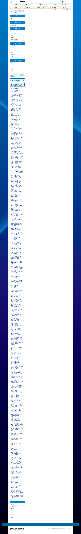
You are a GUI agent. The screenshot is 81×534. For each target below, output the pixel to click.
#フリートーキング (18, 199)
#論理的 (12, 189)
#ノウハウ (19, 477)
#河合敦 (12, 195)
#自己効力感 (13, 133)
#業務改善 (12, 488)
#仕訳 (20, 464)
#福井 (12, 377)
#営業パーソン (13, 344)
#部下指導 (12, 342)
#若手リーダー (17, 90)
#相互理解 (20, 281)
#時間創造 (20, 128)
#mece (15, 189)
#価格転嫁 (12, 148)
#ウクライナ (13, 142)
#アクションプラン (14, 289)
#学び (16, 219)
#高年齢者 (20, 173)
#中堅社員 (17, 452)
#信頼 (21, 339)
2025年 (12, 508)
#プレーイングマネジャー (15, 449)
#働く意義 (17, 98)
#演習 (17, 285)
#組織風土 (12, 220)
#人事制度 (15, 391)
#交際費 (16, 270)
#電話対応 (12, 397)
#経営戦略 (16, 106)
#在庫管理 (15, 373)
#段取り (20, 371)
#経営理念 (18, 332)
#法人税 (17, 495)
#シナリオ (20, 377)
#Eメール (21, 229)
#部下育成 (18, 480)
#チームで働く (17, 103)
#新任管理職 (17, 138)
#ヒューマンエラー (18, 488)
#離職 (18, 320)
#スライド (16, 268)
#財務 (17, 424)
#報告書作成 (13, 382)
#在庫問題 (18, 271)
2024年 (12, 510)
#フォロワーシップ (14, 243)
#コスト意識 (13, 134)
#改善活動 (12, 263)
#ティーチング (13, 461)
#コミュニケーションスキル (16, 328)
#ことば (18, 187)
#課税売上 (12, 166)
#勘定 (17, 315)
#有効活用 (20, 129)
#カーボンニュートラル (15, 273)
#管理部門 (17, 120)
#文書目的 (12, 163)
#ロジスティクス (14, 252)
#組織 (21, 392)
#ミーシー (12, 156)
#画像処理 (12, 323)
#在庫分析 (19, 252)
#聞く (15, 113)
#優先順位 (20, 262)
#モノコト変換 (18, 108)
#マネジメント (17, 482)
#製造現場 (17, 439)
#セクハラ (16, 468)
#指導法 (20, 254)
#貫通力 (15, 306)
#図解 (19, 420)
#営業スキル (13, 400)
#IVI (15, 242)
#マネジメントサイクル (15, 124)
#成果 (16, 223)
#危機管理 (12, 401)
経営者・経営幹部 (14, 39)
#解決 (22, 271)
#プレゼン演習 (17, 310)
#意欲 (12, 186)
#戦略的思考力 (16, 91)
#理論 (16, 314)
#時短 (18, 168)
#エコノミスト (13, 352)
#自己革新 (16, 224)
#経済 (22, 351)
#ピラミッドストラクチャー (16, 190)
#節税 (18, 373)
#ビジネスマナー (14, 483)
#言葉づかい (13, 399)
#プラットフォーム (14, 347)
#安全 (12, 478)
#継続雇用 (12, 175)
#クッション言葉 (18, 96)
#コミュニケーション (14, 485)
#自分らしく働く (18, 228)
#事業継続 (12, 196)
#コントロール (13, 146)
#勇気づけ (12, 339)
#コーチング (13, 476)
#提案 (17, 368)
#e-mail (17, 249)
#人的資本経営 (19, 172)
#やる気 (12, 333)
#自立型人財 (16, 305)
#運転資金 (19, 314)
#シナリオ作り (17, 266)
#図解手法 (12, 299)
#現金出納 (17, 163)
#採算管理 (21, 492)
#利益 (17, 181)
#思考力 (19, 106)
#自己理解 (20, 316)
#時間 (12, 337)
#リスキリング (13, 237)
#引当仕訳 (12, 210)
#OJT (12, 477)
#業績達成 (17, 101)
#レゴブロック (13, 285)
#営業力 (20, 399)
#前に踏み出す (13, 104)
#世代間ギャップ (14, 160)
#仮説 (17, 281)
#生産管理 (12, 439)
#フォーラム (19, 244)
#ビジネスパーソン (14, 105)
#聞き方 (16, 394)
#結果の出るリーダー (14, 211)
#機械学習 (12, 416)
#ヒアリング (13, 402)
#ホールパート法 (19, 309)
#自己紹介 (17, 308)
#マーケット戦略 (14, 324)
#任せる (17, 133)
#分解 (21, 232)
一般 (12, 56)
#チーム (12, 434)
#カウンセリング (19, 110)
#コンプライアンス (14, 442)
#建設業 (12, 362)
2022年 (12, 515)
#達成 (17, 186)
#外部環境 (20, 224)
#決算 (12, 343)
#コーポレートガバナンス (15, 392)
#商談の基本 (20, 394)
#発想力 (12, 256)
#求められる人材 (20, 153)
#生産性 (12, 411)
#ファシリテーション (18, 472)
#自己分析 (12, 167)
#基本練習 (12, 98)
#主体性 (12, 91)
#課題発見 (16, 257)
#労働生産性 (19, 147)
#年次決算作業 (17, 210)
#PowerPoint (17, 435)
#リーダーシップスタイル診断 (16, 132)
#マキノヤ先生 (13, 201)
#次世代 (12, 106)
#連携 (16, 244)
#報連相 (16, 466)
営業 (12, 52)
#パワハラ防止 (13, 275)
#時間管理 (12, 170)
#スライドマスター (14, 251)
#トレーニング (17, 263)
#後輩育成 (12, 266)
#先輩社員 (16, 372)
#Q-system (18, 242)
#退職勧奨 (20, 192)
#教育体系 (17, 462)
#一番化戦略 (13, 108)
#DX (15, 444)
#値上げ (19, 148)
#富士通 (19, 233)
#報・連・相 (17, 401)
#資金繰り (20, 491)
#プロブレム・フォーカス (15, 176)
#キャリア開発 (13, 287)
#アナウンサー (13, 137)
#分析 (12, 356)
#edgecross (20, 347)
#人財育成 (12, 385)
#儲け (20, 180)
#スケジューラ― (14, 171)
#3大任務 (12, 194)
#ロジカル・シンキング (15, 232)
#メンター (19, 425)
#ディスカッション (14, 390)
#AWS (22, 461)
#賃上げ (15, 147)
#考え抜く (12, 103)
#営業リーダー (16, 434)
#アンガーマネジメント (15, 253)
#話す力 (17, 337)
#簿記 (17, 491)
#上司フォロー (17, 297)
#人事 (21, 438)
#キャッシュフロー (18, 471)
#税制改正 (19, 414)
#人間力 (16, 123)
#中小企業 (12, 394)
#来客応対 (20, 184)
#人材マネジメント (14, 173)
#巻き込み (19, 177)
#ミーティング (16, 473)
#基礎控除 (12, 143)
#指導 (18, 290)
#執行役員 (19, 256)
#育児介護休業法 (14, 151)
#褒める (16, 166)
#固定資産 (17, 165)
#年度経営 (12, 383)
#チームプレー (18, 313)
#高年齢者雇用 (13, 95)
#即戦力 (21, 122)
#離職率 (12, 147)
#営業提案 (12, 325)
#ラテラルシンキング (14, 128)
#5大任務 (12, 123)
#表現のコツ (16, 267)
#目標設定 (12, 418)
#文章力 (17, 381)
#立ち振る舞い (18, 376)
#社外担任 (12, 425)
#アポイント (13, 368)
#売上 (17, 134)
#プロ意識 (12, 486)
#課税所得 (20, 268)
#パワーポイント (14, 457)
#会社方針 (12, 291)
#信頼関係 (12, 308)
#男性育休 (18, 146)
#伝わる (14, 187)
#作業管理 (21, 426)
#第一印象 (12, 182)
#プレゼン (21, 476)
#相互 (14, 110)
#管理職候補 (16, 333)
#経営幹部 (17, 454)
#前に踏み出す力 (14, 168)
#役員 (16, 425)
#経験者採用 (13, 122)
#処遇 (16, 175)
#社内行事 (12, 120)
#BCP (18, 196)
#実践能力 (12, 276)
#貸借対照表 (16, 492)
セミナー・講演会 (62, 9)
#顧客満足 (14, 463)
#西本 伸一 (13, 233)
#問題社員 (19, 191)
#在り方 (21, 144)
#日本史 (18, 194)
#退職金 (14, 332)
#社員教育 (18, 461)
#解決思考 (12, 228)
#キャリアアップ (19, 275)
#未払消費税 (17, 209)
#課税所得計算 (13, 271)
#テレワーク (17, 404)
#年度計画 (17, 382)
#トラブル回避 (13, 381)
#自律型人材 (20, 105)
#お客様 (21, 205)
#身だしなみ (15, 184)
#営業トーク (13, 158)
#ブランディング (16, 356)
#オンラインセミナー (14, 371)
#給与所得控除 (17, 143)
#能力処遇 (18, 95)
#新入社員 (12, 482)
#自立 (17, 386)
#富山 (16, 406)
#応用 (18, 397)
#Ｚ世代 (17, 158)
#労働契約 (20, 437)
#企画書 (12, 420)
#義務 (22, 366)
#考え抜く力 (13, 214)
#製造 (17, 490)
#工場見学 (18, 361)
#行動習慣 (19, 115)
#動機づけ (12, 297)
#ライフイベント (14, 100)
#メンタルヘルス (14, 277)
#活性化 (19, 372)
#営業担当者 (20, 280)
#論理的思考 (13, 459)
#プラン (12, 268)
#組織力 (12, 153)
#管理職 (12, 448)
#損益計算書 (13, 386)
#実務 (16, 416)
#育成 (21, 290)
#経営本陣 (12, 180)
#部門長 (12, 361)
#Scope (15, 272)
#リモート (21, 454)
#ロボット (17, 234)
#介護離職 (17, 149)
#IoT (19, 466)
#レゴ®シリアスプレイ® (15, 282)
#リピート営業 (13, 249)
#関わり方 (19, 306)
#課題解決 (19, 175)
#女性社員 (12, 452)
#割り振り (18, 137)
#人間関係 (17, 396)
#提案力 (17, 399)
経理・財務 (13, 45)
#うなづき (12, 157)
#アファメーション (17, 109)
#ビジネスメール (19, 409)
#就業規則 (17, 438)
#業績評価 (16, 420)
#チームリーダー (18, 220)
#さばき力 (16, 117)
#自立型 (18, 258)
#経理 (21, 423)
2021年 (12, 517)
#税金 (22, 496)
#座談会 (12, 242)
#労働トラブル (13, 359)
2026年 (12, 506)
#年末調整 (17, 421)
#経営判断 (12, 471)
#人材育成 (12, 462)
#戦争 (20, 142)
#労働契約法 (13, 376)
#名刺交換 (12, 185)
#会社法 (12, 257)
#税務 (19, 496)
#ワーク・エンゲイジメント (16, 349)
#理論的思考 (13, 281)
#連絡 (12, 262)
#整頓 (19, 125)
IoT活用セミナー (14, 54)
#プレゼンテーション (14, 437)
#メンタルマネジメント (15, 218)
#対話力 (19, 294)
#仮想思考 (21, 325)
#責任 (19, 366)
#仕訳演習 (17, 342)
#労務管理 (12, 467)
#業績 (18, 229)
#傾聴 (16, 419)
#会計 (12, 414)
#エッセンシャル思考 (14, 129)
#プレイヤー (17, 156)
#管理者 (12, 320)
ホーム (56, 9)
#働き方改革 (17, 429)
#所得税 (15, 256)
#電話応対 (12, 466)
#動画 (18, 357)
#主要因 (12, 258)
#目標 (14, 186)
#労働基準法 (13, 438)
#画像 (21, 466)
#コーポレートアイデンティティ (16, 119)
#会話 (18, 205)
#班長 (12, 373)
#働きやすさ (13, 430)
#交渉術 (14, 229)
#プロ (21, 152)
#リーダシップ (19, 201)
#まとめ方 (12, 244)
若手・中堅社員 (14, 33)
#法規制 (18, 206)
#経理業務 (21, 342)
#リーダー (18, 478)
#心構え (12, 372)
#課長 (17, 319)
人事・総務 (13, 50)
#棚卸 (20, 163)
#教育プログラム (14, 387)
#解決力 (12, 109)
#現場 (19, 490)
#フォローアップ (14, 304)
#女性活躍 (17, 254)
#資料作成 (17, 385)
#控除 (18, 171)
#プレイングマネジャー (15, 261)
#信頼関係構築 (18, 248)
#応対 (20, 181)
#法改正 (18, 151)
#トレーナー (20, 368)
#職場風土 (12, 223)
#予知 (18, 415)
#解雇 (21, 467)
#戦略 (16, 291)
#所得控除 (17, 423)
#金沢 (21, 404)
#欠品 (18, 162)
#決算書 (12, 492)
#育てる (12, 267)
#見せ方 (12, 113)
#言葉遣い (12, 199)
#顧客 (12, 370)
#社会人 (16, 167)
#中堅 (14, 377)
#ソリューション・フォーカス (16, 227)
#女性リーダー (20, 418)
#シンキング (18, 338)
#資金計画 (12, 429)
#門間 (17, 352)
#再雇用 (18, 300)
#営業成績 (16, 204)
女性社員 (12, 35)
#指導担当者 (13, 248)
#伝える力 (12, 435)
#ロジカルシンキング (14, 458)
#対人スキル (13, 313)
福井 (12, 69)
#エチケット (17, 486)
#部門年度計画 (13, 181)
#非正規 (12, 300)
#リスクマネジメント (14, 443)
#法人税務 (21, 495)
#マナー (20, 405)
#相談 (17, 262)
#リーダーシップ (14, 453)
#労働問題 (21, 424)
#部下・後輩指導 (14, 191)
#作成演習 (21, 267)
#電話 (20, 462)
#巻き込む (18, 113)
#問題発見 (12, 295)
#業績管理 (17, 464)
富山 (12, 62)
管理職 (12, 37)
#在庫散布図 (19, 161)
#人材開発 (12, 406)
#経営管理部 (13, 421)
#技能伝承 (15, 477)
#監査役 (12, 208)
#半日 (15, 361)
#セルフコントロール (14, 405)
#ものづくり (13, 491)
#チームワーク (13, 480)
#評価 (16, 418)
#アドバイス (17, 339)
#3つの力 (20, 167)
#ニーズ (18, 324)
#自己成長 (12, 114)
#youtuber (12, 200)
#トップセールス (14, 205)
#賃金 (16, 467)
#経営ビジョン (17, 383)
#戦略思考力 (13, 319)
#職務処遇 (12, 96)
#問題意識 (18, 237)
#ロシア (17, 142)
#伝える (12, 204)
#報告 (21, 261)
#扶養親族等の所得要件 (15, 144)
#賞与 (12, 332)
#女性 (12, 391)
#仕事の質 (20, 211)
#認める (19, 166)
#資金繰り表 (13, 315)
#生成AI (16, 235)
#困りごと (17, 215)
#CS (11, 463)
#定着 (19, 319)
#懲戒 (12, 330)
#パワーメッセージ (14, 380)
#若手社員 (12, 404)
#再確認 (12, 305)
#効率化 (12, 428)
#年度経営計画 (13, 225)
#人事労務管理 (13, 378)
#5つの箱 (12, 138)
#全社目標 (17, 180)
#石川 (12, 348)
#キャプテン (19, 311)
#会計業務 (12, 209)
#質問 (17, 377)
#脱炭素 (12, 272)
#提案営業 (17, 157)
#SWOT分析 (13, 423)
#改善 (16, 487)
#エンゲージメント (14, 294)
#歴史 (16, 194)
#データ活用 (18, 359)
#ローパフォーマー (14, 192)
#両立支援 (12, 149)
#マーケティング (14, 357)
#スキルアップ (20, 375)
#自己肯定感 (13, 101)
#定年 (15, 300)
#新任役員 (19, 387)
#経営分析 (21, 385)
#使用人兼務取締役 (14, 366)
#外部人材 (21, 141)
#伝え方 (20, 458)
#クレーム (17, 367)
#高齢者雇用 (20, 94)
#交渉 (12, 229)
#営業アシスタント (16, 370)
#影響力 (12, 306)
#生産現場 (12, 444)
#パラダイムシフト (14, 94)
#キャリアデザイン (14, 316)
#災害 (16, 196)
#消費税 (12, 496)
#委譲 (22, 137)
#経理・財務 (13, 497)
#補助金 (16, 200)
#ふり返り (17, 99)
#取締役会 (15, 206)
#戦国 (20, 195)
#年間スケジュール (17, 208)
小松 (12, 67)
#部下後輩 (19, 219)
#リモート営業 (16, 343)
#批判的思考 (17, 152)
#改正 (20, 276)
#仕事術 (21, 156)
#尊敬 (12, 110)
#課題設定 (12, 314)
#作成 (18, 291)
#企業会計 (21, 133)
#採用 (15, 320)
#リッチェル (13, 234)
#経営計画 (12, 464)
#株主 (20, 299)
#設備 (12, 415)
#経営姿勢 (12, 367)
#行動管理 (17, 325)
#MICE (14, 262)
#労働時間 (20, 390)
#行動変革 (15, 115)
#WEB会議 (19, 329)
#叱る (15, 153)
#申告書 (21, 171)
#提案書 (18, 419)
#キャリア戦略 (19, 100)
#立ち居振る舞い (18, 182)
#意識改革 (20, 386)
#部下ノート (13, 125)
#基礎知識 (17, 299)
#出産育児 (20, 186)
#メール (21, 381)
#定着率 (17, 247)
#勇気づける (18, 351)
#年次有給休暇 (16, 330)
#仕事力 (15, 362)
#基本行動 (20, 485)
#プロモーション (19, 358)
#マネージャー (13, 409)
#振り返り (19, 304)
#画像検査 (17, 323)
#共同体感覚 (13, 351)
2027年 (12, 504)
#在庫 (12, 490)
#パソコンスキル (19, 459)
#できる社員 (18, 410)
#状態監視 (15, 415)
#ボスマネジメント (14, 238)
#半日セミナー (13, 172)
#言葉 (12, 375)
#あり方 (12, 224)
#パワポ (19, 243)
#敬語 (12, 184)
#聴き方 (18, 463)
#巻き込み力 (13, 296)
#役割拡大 (12, 90)
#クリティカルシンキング (15, 127)
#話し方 (17, 476)
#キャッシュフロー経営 (15, 395)
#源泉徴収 (16, 496)
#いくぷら (12, 152)
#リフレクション (18, 114)
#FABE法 (12, 310)
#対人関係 (12, 213)
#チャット (20, 235)
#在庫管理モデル (14, 161)
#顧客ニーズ (13, 215)
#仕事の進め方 (13, 216)
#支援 (19, 117)
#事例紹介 (16, 411)
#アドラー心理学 (14, 177)
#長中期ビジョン (14, 290)
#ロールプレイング (14, 280)
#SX (16, 233)
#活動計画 (17, 276)
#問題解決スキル (14, 329)
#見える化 (20, 433)
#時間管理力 (13, 318)
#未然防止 (15, 375)
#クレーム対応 (13, 239)
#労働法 (12, 468)
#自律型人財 (19, 223)
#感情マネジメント (18, 185)
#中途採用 (17, 122)
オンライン (13, 71)
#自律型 (18, 362)
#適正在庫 (19, 160)
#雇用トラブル (13, 424)
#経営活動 (12, 118)
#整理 (17, 125)
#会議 (12, 473)
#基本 (14, 337)
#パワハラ (20, 468)
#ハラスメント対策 (18, 301)
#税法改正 (15, 414)
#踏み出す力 (17, 213)
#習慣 (12, 115)
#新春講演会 (16, 195)
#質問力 (20, 305)
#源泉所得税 (13, 495)
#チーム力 (12, 254)
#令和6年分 (13, 219)
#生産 (14, 490)
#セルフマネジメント (14, 433)
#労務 (19, 257)
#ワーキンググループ (14, 363)
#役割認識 (17, 296)
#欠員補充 (18, 139)
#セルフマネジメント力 (15, 292)
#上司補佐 (16, 428)
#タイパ (16, 170)
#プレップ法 (13, 309)
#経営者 (18, 453)
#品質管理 (17, 426)
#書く (21, 162)
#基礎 (16, 397)
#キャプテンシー (14, 311)
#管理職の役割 (13, 139)
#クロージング (18, 402)
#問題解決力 (13, 396)
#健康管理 (12, 301)
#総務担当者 (18, 400)
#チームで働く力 (19, 214)
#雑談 (21, 187)
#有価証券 (12, 165)
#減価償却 (21, 165)
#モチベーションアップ (15, 481)
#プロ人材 (17, 141)
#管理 (18, 416)
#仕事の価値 (13, 99)
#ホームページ (13, 358)
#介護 (12, 187)
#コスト (16, 148)
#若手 (21, 373)
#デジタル (12, 454)
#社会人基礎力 (13, 338)
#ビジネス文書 (13, 410)
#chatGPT (12, 235)
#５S (18, 487)
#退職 (18, 467)
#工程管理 (12, 426)
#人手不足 (12, 141)
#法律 (20, 443)
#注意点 (20, 330)
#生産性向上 (20, 428)
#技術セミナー (13, 440)
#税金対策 (12, 270)
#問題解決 (12, 487)
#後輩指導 (12, 472)
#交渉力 (12, 117)
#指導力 (17, 318)
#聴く (12, 206)
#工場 (14, 478)
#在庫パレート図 (14, 162)
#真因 (15, 258)
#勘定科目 (12, 230)
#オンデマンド (13, 247)
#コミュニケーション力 (15, 286)
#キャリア (12, 419)
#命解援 (20, 337)
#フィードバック (18, 295)
